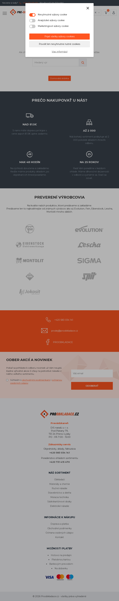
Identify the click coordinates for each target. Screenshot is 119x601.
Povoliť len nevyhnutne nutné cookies (59, 44)
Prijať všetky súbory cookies (59, 36)
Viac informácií (59, 51)
